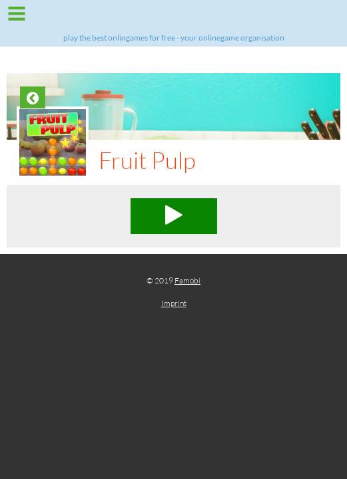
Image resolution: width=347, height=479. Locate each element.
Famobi (187, 280)
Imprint (173, 303)
